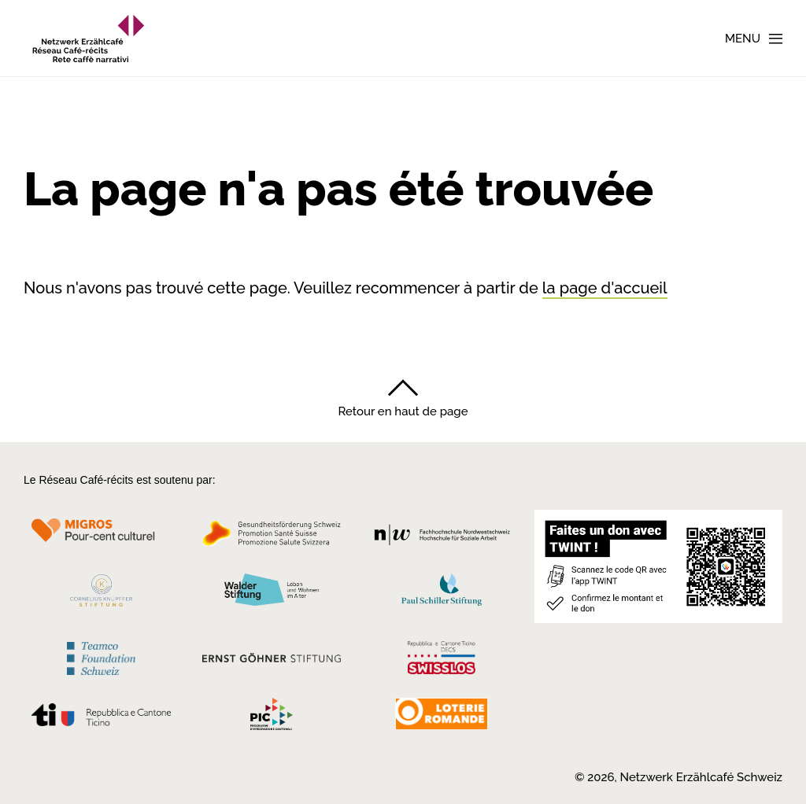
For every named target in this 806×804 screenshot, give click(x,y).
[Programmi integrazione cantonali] (271, 718)
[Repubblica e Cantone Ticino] (101, 719)
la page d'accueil (604, 287)
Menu (742, 38)
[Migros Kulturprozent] (101, 538)
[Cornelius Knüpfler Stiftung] (101, 594)
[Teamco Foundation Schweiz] (101, 656)
